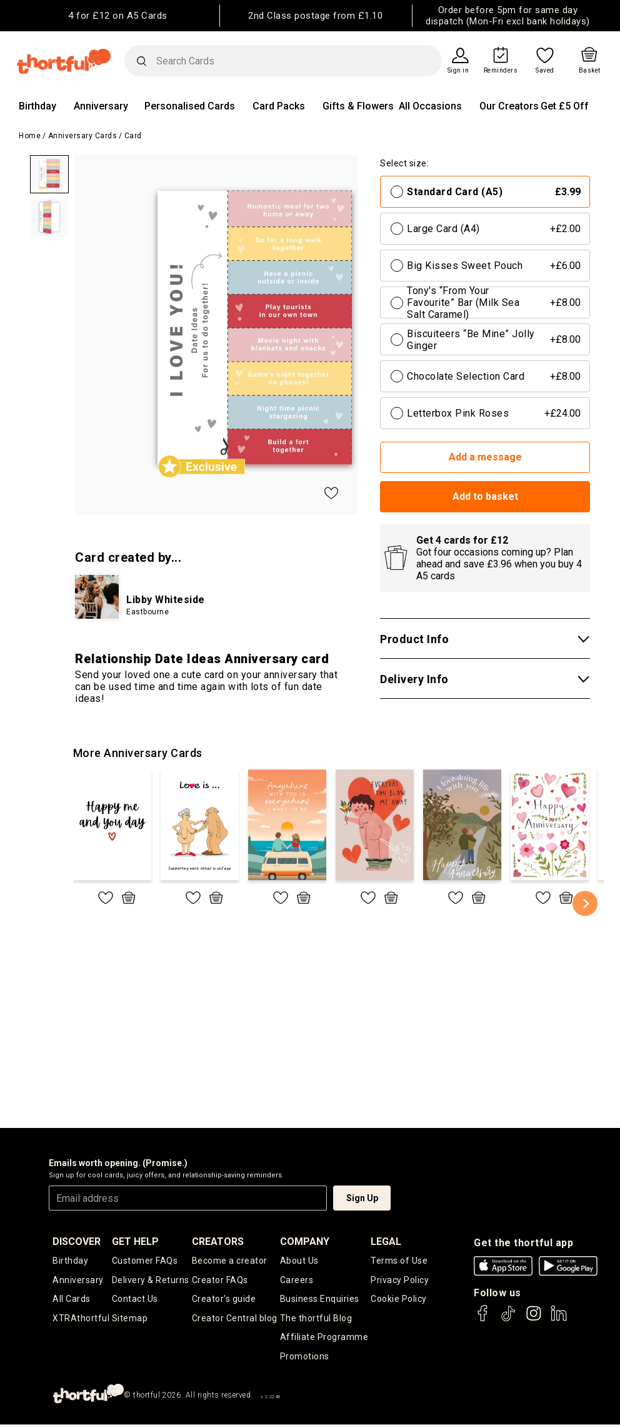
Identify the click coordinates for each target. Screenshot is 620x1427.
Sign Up (362, 1198)
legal (386, 1241)
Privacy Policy (400, 1280)
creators (218, 1241)
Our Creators (509, 106)
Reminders (501, 71)
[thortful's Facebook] (483, 1319)
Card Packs (278, 106)
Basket (590, 71)
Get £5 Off (565, 106)
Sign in (458, 71)
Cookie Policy (399, 1300)
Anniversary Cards (83, 135)
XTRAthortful (80, 1319)
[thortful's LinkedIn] (558, 1319)
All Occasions (430, 106)
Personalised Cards (189, 106)
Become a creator (230, 1261)
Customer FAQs (145, 1261)
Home (30, 135)
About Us (299, 1261)
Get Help (135, 1241)
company (304, 1241)
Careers (297, 1280)
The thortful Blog (316, 1319)
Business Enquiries (319, 1300)
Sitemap (130, 1319)
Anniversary (101, 106)
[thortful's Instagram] (533, 1319)
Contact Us (135, 1300)
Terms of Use (399, 1261)
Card (133, 135)
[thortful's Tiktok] (508, 1319)
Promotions (304, 1358)
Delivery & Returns (150, 1280)
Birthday (37, 106)
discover (76, 1241)
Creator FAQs (220, 1280)
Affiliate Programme (324, 1339)
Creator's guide (224, 1300)
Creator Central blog (235, 1319)
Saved (545, 71)
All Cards (71, 1300)
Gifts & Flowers (358, 106)
